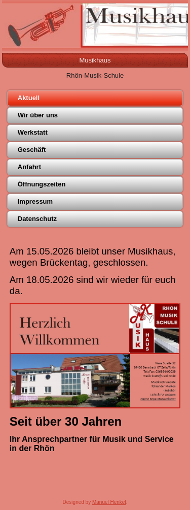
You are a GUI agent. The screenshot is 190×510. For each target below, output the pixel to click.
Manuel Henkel (109, 502)
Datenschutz (37, 218)
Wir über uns (38, 115)
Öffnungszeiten (42, 184)
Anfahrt (29, 167)
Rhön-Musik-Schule (95, 75)
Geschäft (32, 149)
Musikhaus (94, 60)
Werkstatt (33, 132)
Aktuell (29, 98)
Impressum (35, 201)
